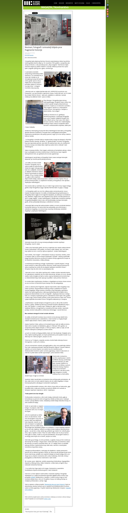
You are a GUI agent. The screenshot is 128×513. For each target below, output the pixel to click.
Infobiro (33, 477)
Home (55, 3)
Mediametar (69, 3)
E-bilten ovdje (47, 499)
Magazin (61, 3)
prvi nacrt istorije (29, 55)
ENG (108, 2)
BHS (108, 1)
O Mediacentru (96, 3)
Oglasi (88, 3)
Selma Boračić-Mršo (30, 53)
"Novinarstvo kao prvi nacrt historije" (54, 484)
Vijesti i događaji (79, 3)
